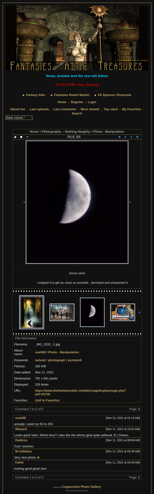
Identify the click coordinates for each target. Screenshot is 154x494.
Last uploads (39, 104)
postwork (75, 355)
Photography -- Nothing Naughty (66, 126)
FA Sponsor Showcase (114, 90)
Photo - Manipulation (108, 126)
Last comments (64, 104)
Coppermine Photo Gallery (81, 482)
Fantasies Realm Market (71, 90)
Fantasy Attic (36, 90)
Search (77, 108)
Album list (17, 104)
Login (92, 97)
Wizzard (21, 424)
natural (40, 355)
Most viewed (90, 104)
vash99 (40, 347)
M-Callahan (23, 446)
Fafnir (19, 457)
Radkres (21, 435)
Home (62, 97)
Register (77, 97)
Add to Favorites (47, 395)
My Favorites (131, 104)
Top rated (111, 104)
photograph (56, 355)
